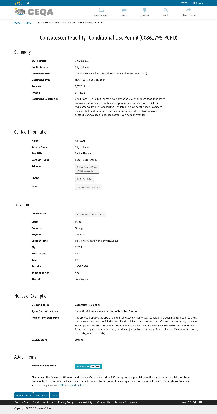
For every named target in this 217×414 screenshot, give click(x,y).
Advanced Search (189, 11)
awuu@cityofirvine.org (88, 187)
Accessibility (85, 402)
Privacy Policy (65, 402)
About (124, 11)
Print (54, 395)
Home (17, 22)
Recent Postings (101, 11)
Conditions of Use (43, 402)
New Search (41, 395)
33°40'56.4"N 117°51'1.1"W (90, 214)
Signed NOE (88, 366)
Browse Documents (126, 402)
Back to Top (21, 402)
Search (165, 11)
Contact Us (184, 2)
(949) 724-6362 (84, 179)
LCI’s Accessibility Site (71, 385)
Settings (197, 3)
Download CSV (23, 395)
